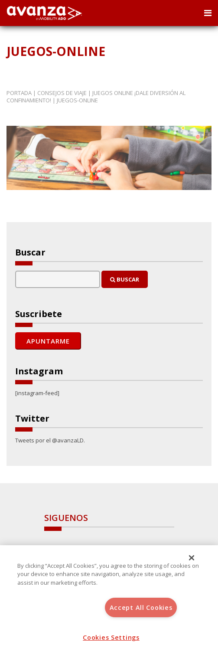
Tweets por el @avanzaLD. (50, 440)
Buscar (124, 279)
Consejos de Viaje (62, 93)
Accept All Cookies (141, 607)
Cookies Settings (111, 637)
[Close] (191, 558)
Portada (19, 93)
